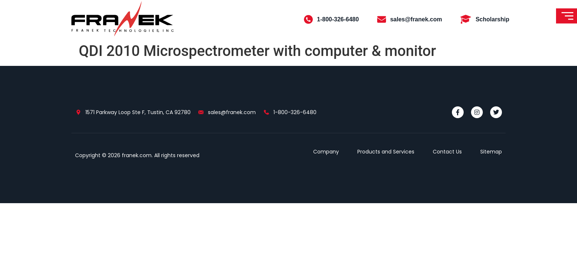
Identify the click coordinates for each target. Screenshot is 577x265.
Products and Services (385, 151)
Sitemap (491, 151)
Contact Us (447, 151)
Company (326, 151)
